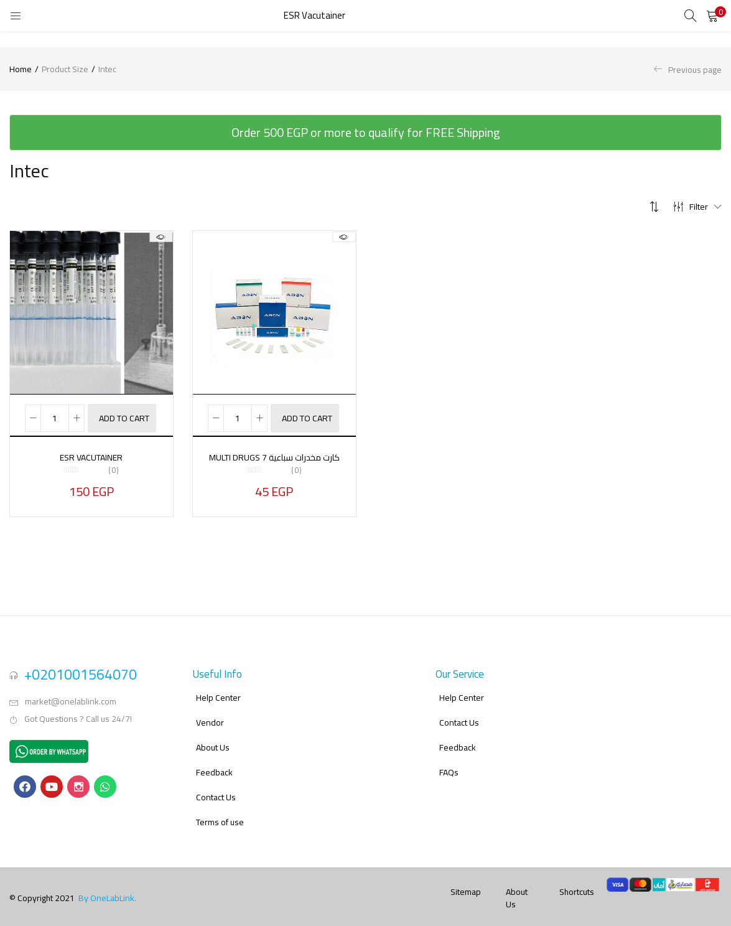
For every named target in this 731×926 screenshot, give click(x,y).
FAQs (449, 761)
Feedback (214, 761)
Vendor (210, 711)
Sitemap (465, 880)
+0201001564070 (80, 663)
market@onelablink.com (70, 690)
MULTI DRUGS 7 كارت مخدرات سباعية (274, 457)
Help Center (218, 686)
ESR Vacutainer (91, 457)
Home (20, 69)
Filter (697, 206)
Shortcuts (576, 880)
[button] (712, 15)
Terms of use (220, 811)
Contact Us (216, 786)
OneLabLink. (113, 887)
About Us (213, 736)
